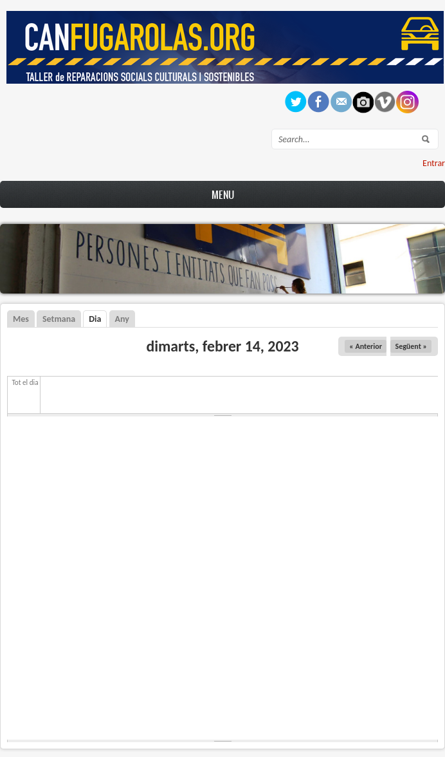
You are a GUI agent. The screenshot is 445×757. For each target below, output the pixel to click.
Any (122, 318)
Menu (223, 194)
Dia (98, 318)
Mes (21, 318)
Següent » (411, 346)
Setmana (58, 318)
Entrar (433, 163)
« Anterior (365, 346)
